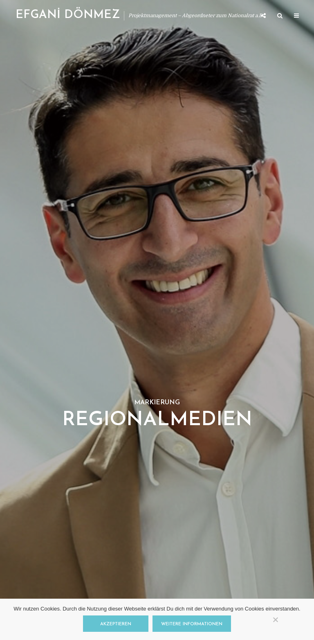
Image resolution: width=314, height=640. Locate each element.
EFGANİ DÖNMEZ (68, 15)
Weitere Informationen (191, 624)
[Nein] (275, 619)
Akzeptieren (115, 624)
